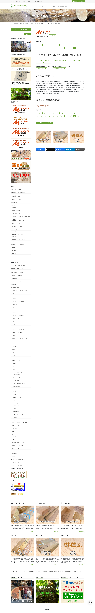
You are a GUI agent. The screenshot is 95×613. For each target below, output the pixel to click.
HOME (12, 186)
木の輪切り (15, 417)
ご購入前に (31, 571)
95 (62, 45)
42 (57, 48)
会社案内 (13, 205)
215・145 (38, 45)
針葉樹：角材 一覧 (16, 360)
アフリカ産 (16, 408)
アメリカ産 (15, 296)
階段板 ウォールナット (17, 434)
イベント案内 (15, 229)
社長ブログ (14, 253)
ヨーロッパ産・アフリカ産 (18, 301)
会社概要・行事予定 (16, 207)
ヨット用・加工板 (16, 377)
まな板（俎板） (15, 456)
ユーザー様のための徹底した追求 (18, 265)
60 (41, 48)
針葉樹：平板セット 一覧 (17, 349)
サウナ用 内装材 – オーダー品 (18, 442)
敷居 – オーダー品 (15, 448)
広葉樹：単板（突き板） (17, 332)
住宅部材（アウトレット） (17, 453)
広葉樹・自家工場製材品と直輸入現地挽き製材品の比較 (17, 271)
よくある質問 (14, 202)
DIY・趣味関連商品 (16, 375)
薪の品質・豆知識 (15, 462)
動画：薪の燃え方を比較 (17, 465)
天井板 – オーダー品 (16, 439)
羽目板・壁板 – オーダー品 (17, 445)
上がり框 (14, 437)
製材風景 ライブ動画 (16, 210)
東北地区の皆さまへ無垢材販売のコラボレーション (18, 219)
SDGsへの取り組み (16, 213)
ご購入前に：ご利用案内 (16, 199)
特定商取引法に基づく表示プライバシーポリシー (17, 235)
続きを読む (31, 531)
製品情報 (14, 250)
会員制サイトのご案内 (16, 223)
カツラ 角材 (52, 36)
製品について (19, 571)
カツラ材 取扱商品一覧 (43, 61)
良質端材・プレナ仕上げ (18, 397)
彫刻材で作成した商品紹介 (16, 281)
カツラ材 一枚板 (75, 60)
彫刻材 (14, 391)
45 (53, 48)
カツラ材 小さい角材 (60, 60)
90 (66, 45)
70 (82, 45)
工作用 (14, 394)
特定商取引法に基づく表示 (70, 571)
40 (61, 48)
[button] (91, 602)
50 (49, 48)
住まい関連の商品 (14, 420)
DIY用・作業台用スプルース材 (19, 383)
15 (78, 48)
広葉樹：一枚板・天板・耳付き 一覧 (19, 290)
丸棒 (14, 389)
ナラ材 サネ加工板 (17, 411)
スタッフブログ (15, 256)
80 (74, 45)
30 (74, 48)
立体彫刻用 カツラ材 (59, 69)
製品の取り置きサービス (17, 226)
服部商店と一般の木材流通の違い (18, 192)
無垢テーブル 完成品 (16, 425)
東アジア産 (15, 293)
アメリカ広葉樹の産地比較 (16, 275)
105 (53, 45)
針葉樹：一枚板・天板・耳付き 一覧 (19, 338)
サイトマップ (14, 573)
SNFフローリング (15, 451)
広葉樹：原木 (15, 335)
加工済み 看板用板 (17, 380)
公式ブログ (13, 247)
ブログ (79, 571)
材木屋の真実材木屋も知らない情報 (15, 195)
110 (48, 45)
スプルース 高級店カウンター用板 (19, 422)
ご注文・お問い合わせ (78, 1)
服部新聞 (13, 242)
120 (44, 45)
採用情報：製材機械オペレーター (19, 239)
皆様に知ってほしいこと (16, 189)
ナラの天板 (14, 428)
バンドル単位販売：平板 (17, 372)
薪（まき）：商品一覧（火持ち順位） (18, 459)
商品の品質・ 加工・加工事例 (17, 268)
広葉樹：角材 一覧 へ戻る (44, 123)
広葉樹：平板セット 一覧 (17, 304)
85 (70, 45)
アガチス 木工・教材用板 (18, 414)
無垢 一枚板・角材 (15, 287)
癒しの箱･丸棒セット (17, 386)
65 (37, 48)
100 (57, 45)
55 (45, 48)
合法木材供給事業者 (16, 232)
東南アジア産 (15, 298)
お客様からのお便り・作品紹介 (17, 244)
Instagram (13, 258)
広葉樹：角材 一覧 (16, 318)
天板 (13, 431)
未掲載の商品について (15, 278)
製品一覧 (25, 571)
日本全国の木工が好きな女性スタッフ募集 (21, 216)
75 (78, 45)
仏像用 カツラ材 (41, 69)
